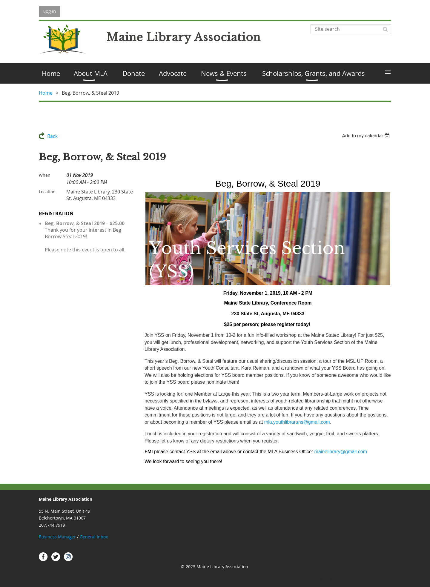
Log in (49, 11)
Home (46, 93)
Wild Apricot (338, 579)
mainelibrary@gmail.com (340, 451)
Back (52, 136)
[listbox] (366, 135)
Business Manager (57, 537)
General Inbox (94, 537)
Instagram (68, 556)
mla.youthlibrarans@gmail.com (297, 422)
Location (47, 191)
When (44, 175)
